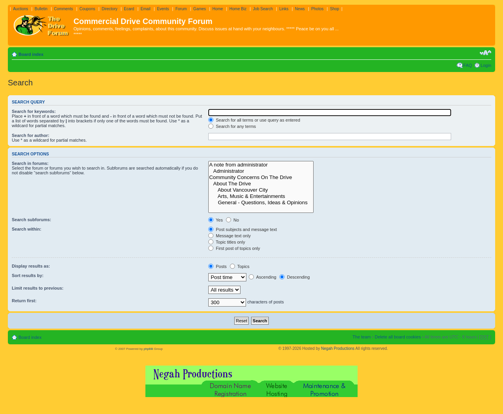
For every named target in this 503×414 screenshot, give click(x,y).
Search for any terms (232, 126)
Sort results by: (28, 275)
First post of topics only (234, 248)
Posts (217, 266)
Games (199, 9)
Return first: (24, 300)
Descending (294, 277)
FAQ (467, 65)
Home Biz (237, 9)
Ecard (129, 9)
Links (283, 9)
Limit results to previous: (37, 288)
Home (218, 9)
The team (361, 337)
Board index (31, 54)
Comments (63, 9)
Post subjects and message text (242, 229)
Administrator (261, 171)
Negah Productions (337, 348)
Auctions (20, 9)
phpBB (148, 349)
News (300, 9)
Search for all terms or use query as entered (254, 120)
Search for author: (30, 135)
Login (486, 65)
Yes (215, 220)
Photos (317, 9)
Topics (240, 266)
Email (146, 9)
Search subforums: (31, 219)
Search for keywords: (34, 111)
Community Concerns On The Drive (261, 177)
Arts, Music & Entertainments (261, 196)
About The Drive (261, 184)
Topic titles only (226, 242)
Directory (109, 9)
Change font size (485, 52)
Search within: (26, 229)
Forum (181, 9)
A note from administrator (261, 165)
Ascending (262, 277)
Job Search (263, 9)
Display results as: (31, 266)
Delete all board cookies (397, 337)
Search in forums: (30, 163)
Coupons (87, 9)
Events (163, 9)
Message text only (229, 235)
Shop (334, 9)
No (232, 220)
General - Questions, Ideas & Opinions (261, 203)
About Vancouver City (261, 190)
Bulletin (41, 9)
